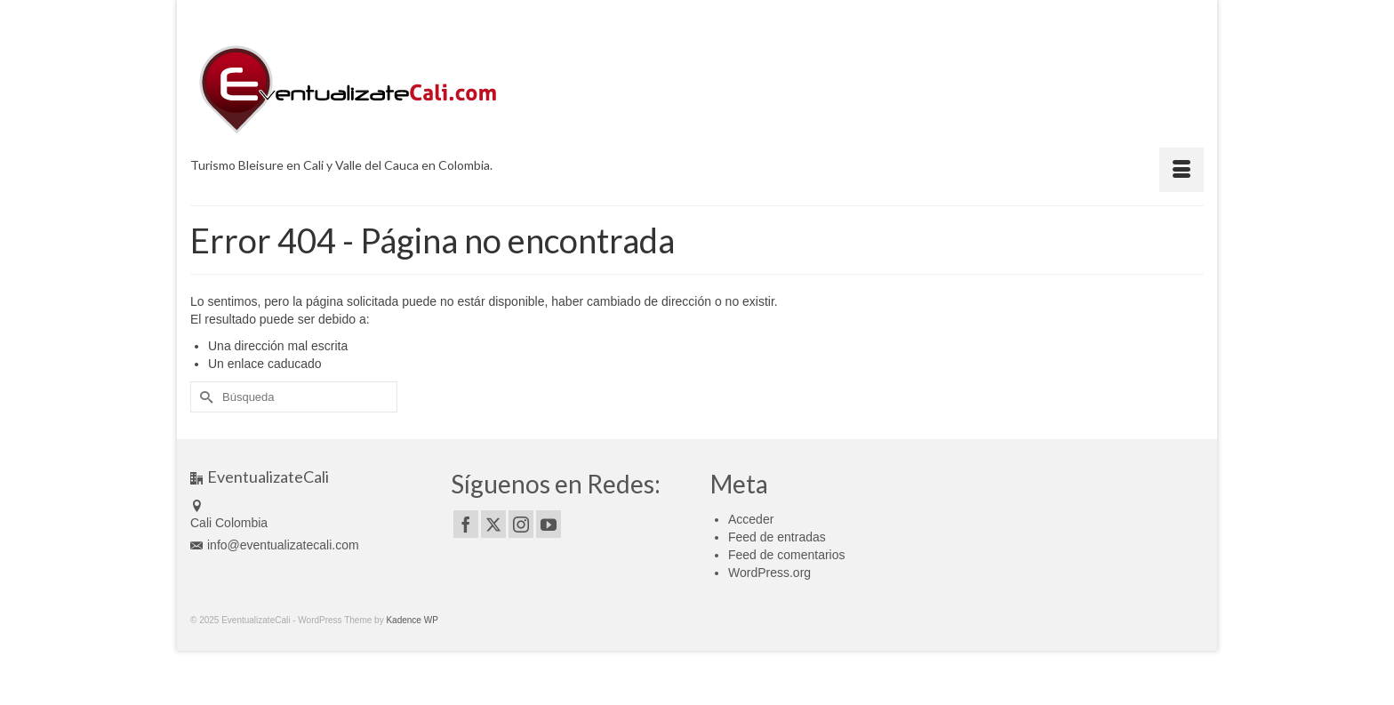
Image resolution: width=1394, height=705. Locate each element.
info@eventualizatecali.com (274, 545)
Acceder (750, 519)
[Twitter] (493, 524)
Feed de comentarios (786, 555)
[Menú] (1181, 170)
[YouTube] (548, 524)
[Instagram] (521, 524)
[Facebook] (465, 524)
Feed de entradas (777, 537)
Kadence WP (411, 620)
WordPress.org (769, 572)
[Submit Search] (203, 397)
